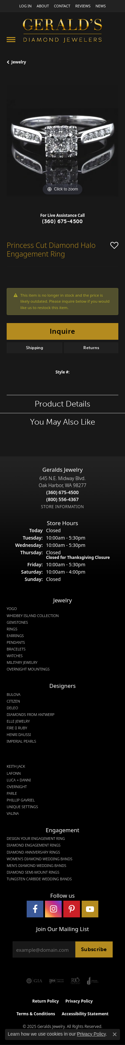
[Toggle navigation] (11, 39)
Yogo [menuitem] (12, 609)
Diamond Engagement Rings (34, 845)
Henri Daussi (19, 735)
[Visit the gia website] (34, 981)
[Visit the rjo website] (75, 981)
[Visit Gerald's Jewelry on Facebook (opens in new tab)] (35, 909)
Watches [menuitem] (15, 656)
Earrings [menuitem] (15, 636)
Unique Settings (22, 807)
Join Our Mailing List (62, 929)
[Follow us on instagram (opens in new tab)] (53, 909)
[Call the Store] (62, 492)
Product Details (62, 404)
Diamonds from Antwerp (30, 715)
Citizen (13, 701)
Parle (12, 793)
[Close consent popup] (115, 1034)
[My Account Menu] (25, 6)
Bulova (13, 695)
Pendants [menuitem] (16, 642)
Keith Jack (16, 766)
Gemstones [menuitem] (17, 622)
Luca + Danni (19, 780)
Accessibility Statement (85, 1014)
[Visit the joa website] (93, 981)
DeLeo (12, 708)
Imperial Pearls (21, 741)
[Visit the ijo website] (56, 981)
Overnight (17, 787)
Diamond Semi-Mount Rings (33, 872)
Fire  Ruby (17, 728)
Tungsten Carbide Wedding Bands (39, 879)
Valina (13, 813)
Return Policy (45, 1001)
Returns (91, 347)
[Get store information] (62, 506)
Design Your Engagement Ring (36, 839)
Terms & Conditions (35, 1014)
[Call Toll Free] (62, 499)
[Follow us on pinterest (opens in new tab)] (71, 909)
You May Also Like (62, 422)
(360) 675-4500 (62, 221)
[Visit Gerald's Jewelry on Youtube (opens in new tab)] (90, 909)
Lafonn (14, 773)
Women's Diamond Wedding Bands (39, 859)
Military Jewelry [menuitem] (22, 662)
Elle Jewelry (18, 721)
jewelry (18, 62)
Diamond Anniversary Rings (33, 852)
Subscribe (94, 949)
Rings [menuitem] (12, 629)
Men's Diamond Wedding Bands (36, 866)
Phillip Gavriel (21, 800)
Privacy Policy (79, 1001)
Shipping (34, 347)
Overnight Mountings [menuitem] (28, 669)
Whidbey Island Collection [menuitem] (33, 616)
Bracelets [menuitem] (16, 649)
